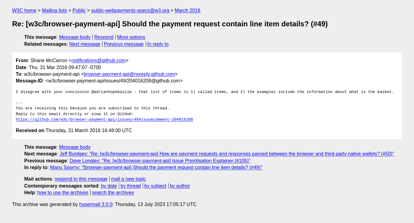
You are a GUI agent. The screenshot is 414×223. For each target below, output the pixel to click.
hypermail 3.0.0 (95, 204)
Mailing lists (54, 10)
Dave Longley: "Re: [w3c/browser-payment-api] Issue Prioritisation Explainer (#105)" (159, 160)
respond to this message (81, 178)
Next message (84, 44)
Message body (75, 37)
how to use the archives (63, 192)
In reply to (158, 44)
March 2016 (188, 10)
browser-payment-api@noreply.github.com (129, 74)
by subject (155, 185)
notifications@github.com (99, 60)
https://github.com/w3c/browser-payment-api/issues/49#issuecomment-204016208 (104, 119)
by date (109, 185)
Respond (104, 37)
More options (131, 37)
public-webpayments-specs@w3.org (130, 10)
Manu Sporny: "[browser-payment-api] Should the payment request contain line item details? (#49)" (156, 167)
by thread (131, 185)
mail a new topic (128, 178)
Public (79, 10)
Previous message (124, 44)
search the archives (113, 192)
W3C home (24, 10)
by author (180, 185)
